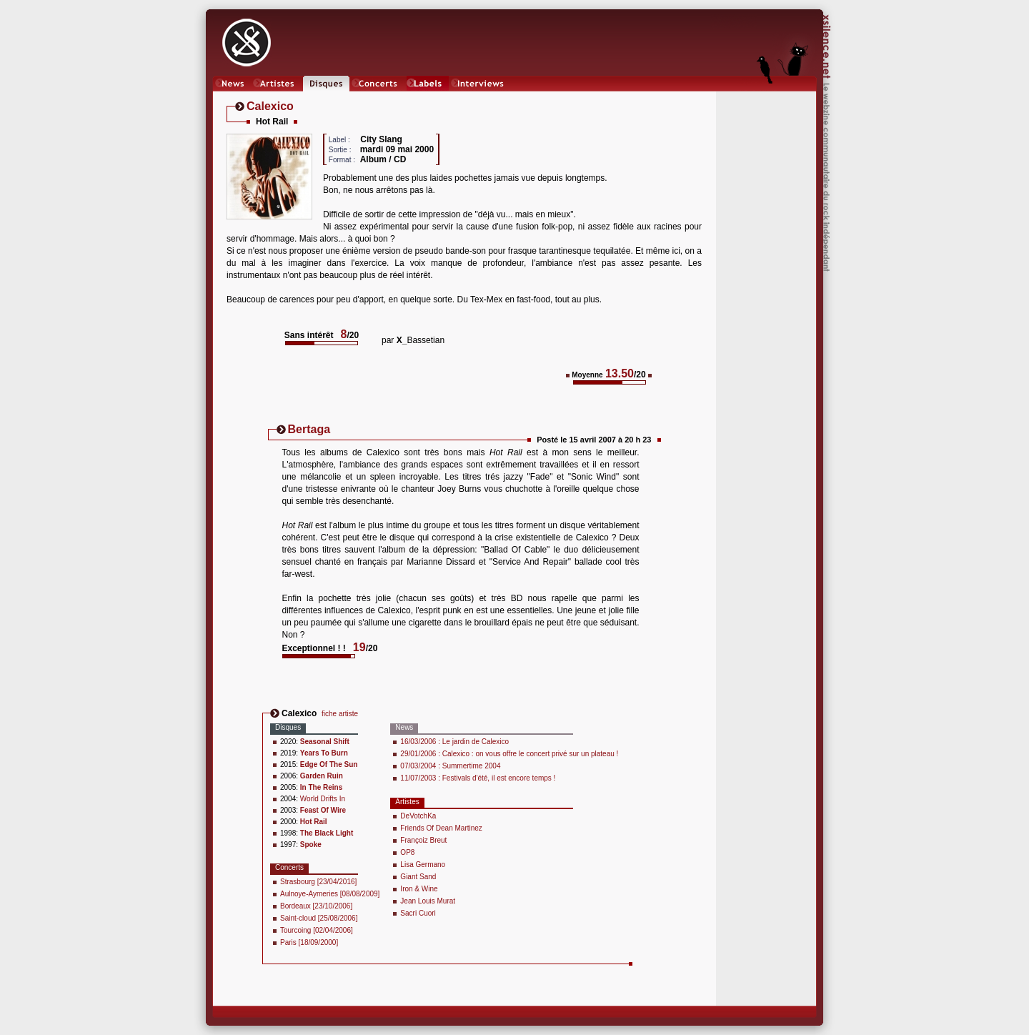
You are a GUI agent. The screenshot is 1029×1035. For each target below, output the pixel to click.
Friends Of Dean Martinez (441, 828)
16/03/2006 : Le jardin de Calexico (454, 742)
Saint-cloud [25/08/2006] (318, 918)
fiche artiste (340, 714)
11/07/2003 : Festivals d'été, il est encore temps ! (477, 778)
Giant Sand (418, 877)
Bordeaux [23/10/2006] (316, 906)
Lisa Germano (422, 864)
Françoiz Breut (423, 840)
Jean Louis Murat (427, 901)
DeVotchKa (418, 816)
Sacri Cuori (417, 913)
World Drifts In (322, 799)
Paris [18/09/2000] (309, 942)
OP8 (407, 852)
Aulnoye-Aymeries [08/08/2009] (329, 894)
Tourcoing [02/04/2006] (316, 930)
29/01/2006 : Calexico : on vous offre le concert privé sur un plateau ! (509, 754)
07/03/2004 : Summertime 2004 (450, 766)
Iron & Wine (418, 889)
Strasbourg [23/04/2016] (318, 882)
